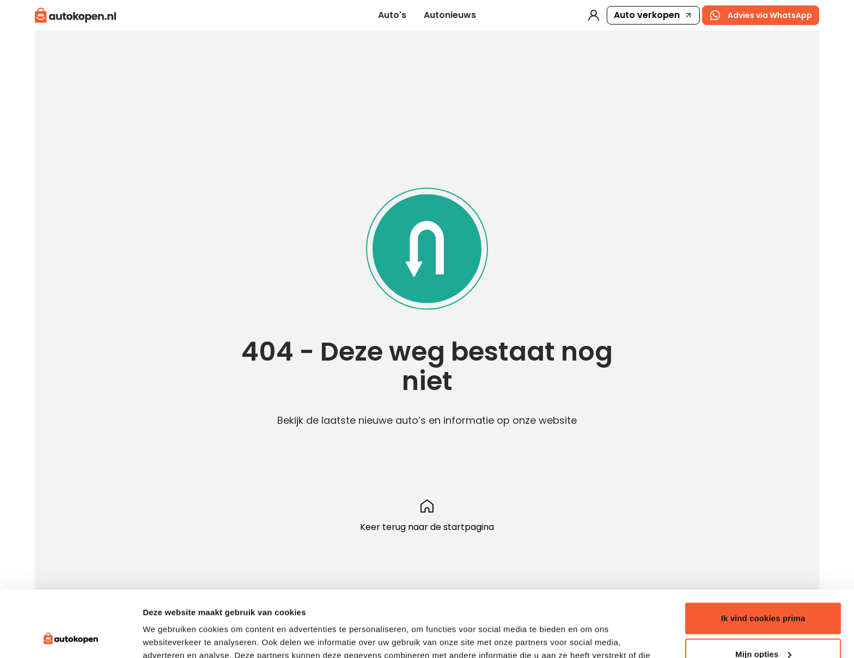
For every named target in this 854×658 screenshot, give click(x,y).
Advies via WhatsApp (760, 15)
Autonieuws (450, 15)
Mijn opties (763, 591)
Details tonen (168, 636)
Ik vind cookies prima (763, 556)
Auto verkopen (653, 15)
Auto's (392, 15)
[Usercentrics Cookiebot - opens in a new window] (70, 637)
